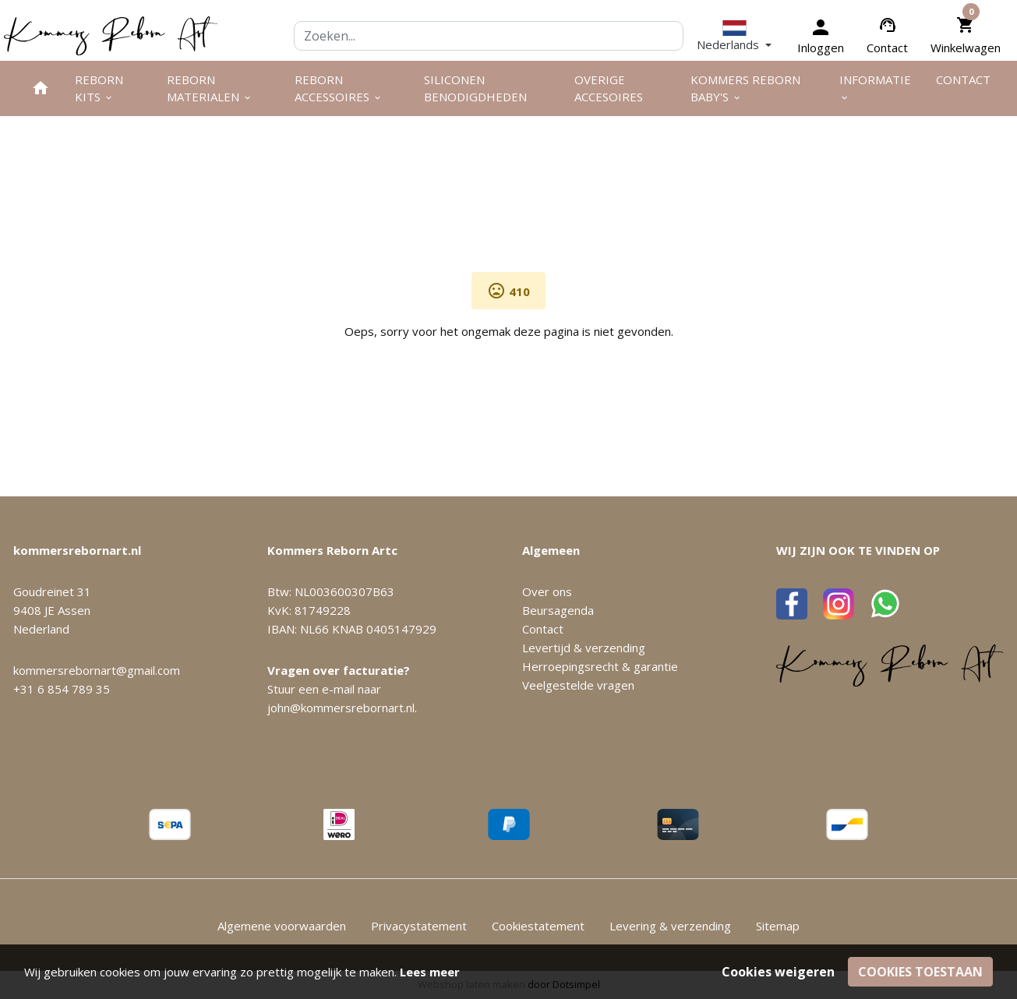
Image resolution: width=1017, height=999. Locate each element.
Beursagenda (558, 610)
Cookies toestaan (920, 971)
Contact (887, 47)
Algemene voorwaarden (281, 926)
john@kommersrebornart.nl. (342, 707)
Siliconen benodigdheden (475, 88)
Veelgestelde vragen (578, 685)
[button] (734, 36)
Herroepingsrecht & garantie (600, 666)
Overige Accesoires (608, 88)
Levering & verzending (670, 926)
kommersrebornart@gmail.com (96, 670)
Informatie (875, 88)
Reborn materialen (209, 88)
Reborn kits (99, 88)
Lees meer (430, 972)
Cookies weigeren (778, 971)
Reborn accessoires (339, 88)
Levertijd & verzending (583, 647)
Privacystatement (419, 926)
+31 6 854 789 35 (61, 689)
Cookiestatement (538, 926)
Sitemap (778, 926)
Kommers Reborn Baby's (745, 88)
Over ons (547, 591)
